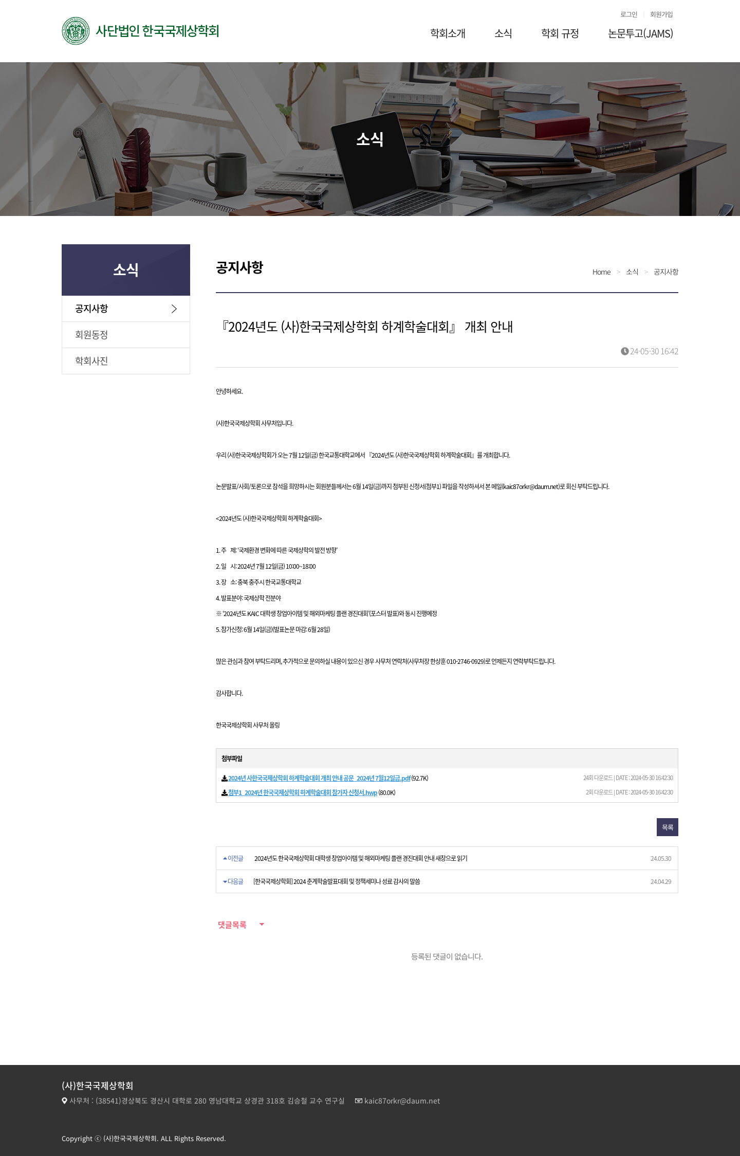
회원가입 (661, 14)
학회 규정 (560, 33)
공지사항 (91, 308)
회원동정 (91, 334)
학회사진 (91, 361)
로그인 (628, 14)
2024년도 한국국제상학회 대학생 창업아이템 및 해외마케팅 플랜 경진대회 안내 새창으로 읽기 (360, 858)
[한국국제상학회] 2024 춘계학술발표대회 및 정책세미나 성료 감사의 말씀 (336, 881)
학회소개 (447, 33)
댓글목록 (231, 924)
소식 (503, 33)
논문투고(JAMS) (640, 33)
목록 (667, 827)
